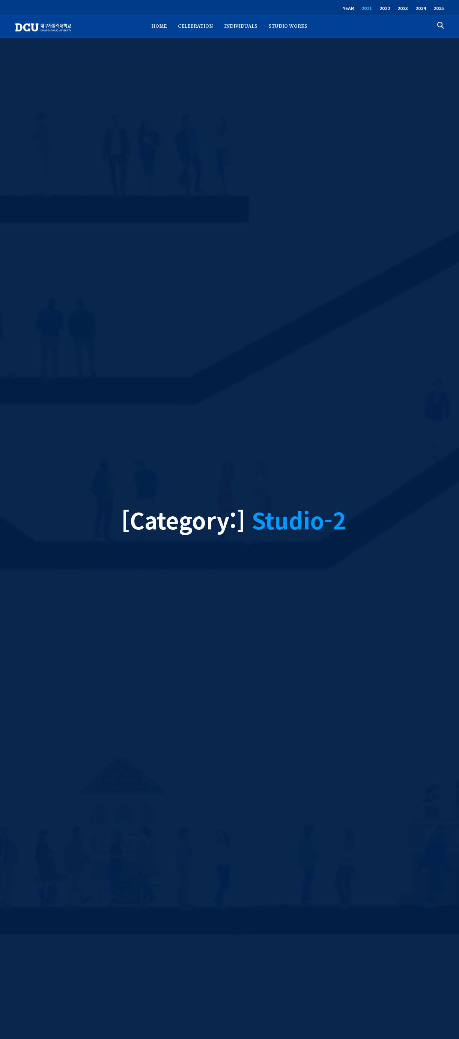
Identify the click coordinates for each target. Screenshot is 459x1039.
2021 (366, 8)
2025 (438, 8)
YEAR (348, 8)
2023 (402, 8)
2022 (384, 8)
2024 (420, 8)
